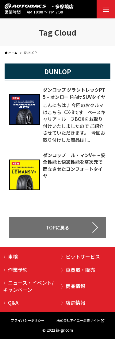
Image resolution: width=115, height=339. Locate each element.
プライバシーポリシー (27, 320)
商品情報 (75, 286)
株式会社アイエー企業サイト (78, 320)
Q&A (13, 302)
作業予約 (18, 269)
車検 (13, 256)
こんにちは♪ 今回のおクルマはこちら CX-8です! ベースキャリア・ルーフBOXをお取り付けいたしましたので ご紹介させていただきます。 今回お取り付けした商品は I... (74, 122)
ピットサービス (83, 256)
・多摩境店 (62, 6)
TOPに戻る (57, 227)
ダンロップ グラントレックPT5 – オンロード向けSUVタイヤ (74, 93)
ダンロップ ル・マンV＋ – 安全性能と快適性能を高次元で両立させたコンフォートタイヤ (74, 165)
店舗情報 (75, 302)
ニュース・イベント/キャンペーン (28, 286)
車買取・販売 (80, 269)
